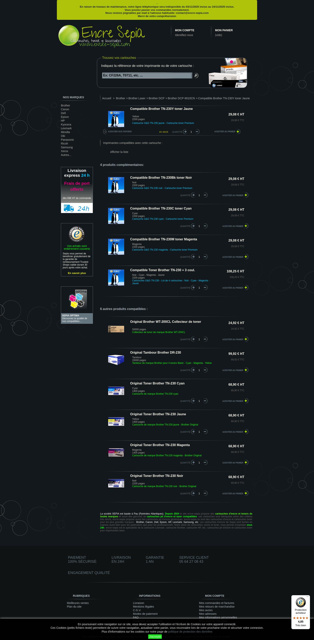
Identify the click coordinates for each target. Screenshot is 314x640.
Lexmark (66, 128)
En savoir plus (77, 273)
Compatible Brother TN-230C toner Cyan (161, 208)
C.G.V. (137, 610)
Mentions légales (143, 606)
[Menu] (307, 597)
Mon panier (224, 30)
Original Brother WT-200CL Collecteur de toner (165, 321)
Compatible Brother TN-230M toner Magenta (163, 239)
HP (63, 120)
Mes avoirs (206, 610)
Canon (65, 109)
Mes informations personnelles (218, 617)
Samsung (67, 147)
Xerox (64, 151)
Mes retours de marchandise (216, 606)
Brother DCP (156, 98)
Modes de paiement (145, 613)
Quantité (177, 132)
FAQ (136, 617)
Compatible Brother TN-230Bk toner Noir (161, 177)
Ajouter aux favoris (120, 131)
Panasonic (67, 139)
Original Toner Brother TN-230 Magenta (160, 445)
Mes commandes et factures (216, 603)
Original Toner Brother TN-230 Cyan (157, 383)
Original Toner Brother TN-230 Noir (156, 475)
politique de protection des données (190, 631)
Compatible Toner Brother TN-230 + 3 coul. (162, 270)
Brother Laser (136, 98)
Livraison (138, 603)
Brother (65, 105)
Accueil (106, 98)
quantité (185, 195)
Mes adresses (207, 613)
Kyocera (66, 124)
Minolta (65, 132)
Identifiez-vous (184, 35)
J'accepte (155, 636)
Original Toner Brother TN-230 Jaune (158, 414)
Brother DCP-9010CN (181, 98)
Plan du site (74, 606)
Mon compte (184, 30)
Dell (63, 113)
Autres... (66, 154)
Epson (65, 116)
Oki (63, 135)
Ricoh (64, 143)
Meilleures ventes (78, 603)
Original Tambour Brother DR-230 (155, 352)
